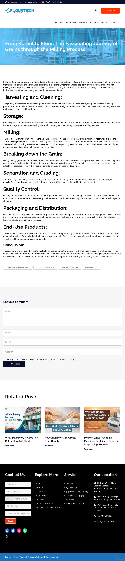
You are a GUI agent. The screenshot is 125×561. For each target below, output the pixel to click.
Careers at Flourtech (44, 503)
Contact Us (114, 22)
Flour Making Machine (45, 267)
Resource (94, 22)
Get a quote (110, 11)
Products (83, 22)
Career (103, 22)
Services (73, 22)
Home (55, 22)
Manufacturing (91, 267)
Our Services (40, 495)
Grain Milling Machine (69, 267)
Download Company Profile (47, 507)
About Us (64, 22)
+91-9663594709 (14, 2)
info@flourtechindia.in (53, 2)
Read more (9, 446)
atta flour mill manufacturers (18, 267)
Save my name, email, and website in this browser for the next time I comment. (41, 359)
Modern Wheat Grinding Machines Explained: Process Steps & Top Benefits (101, 441)
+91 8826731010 (32, 2)
